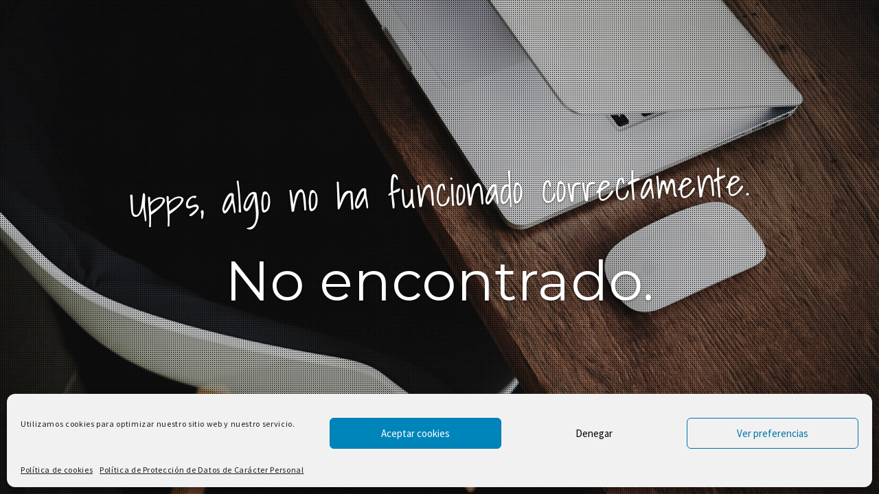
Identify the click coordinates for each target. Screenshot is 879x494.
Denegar (594, 433)
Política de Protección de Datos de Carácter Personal (202, 469)
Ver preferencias (772, 433)
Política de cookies (57, 469)
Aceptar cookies (415, 433)
